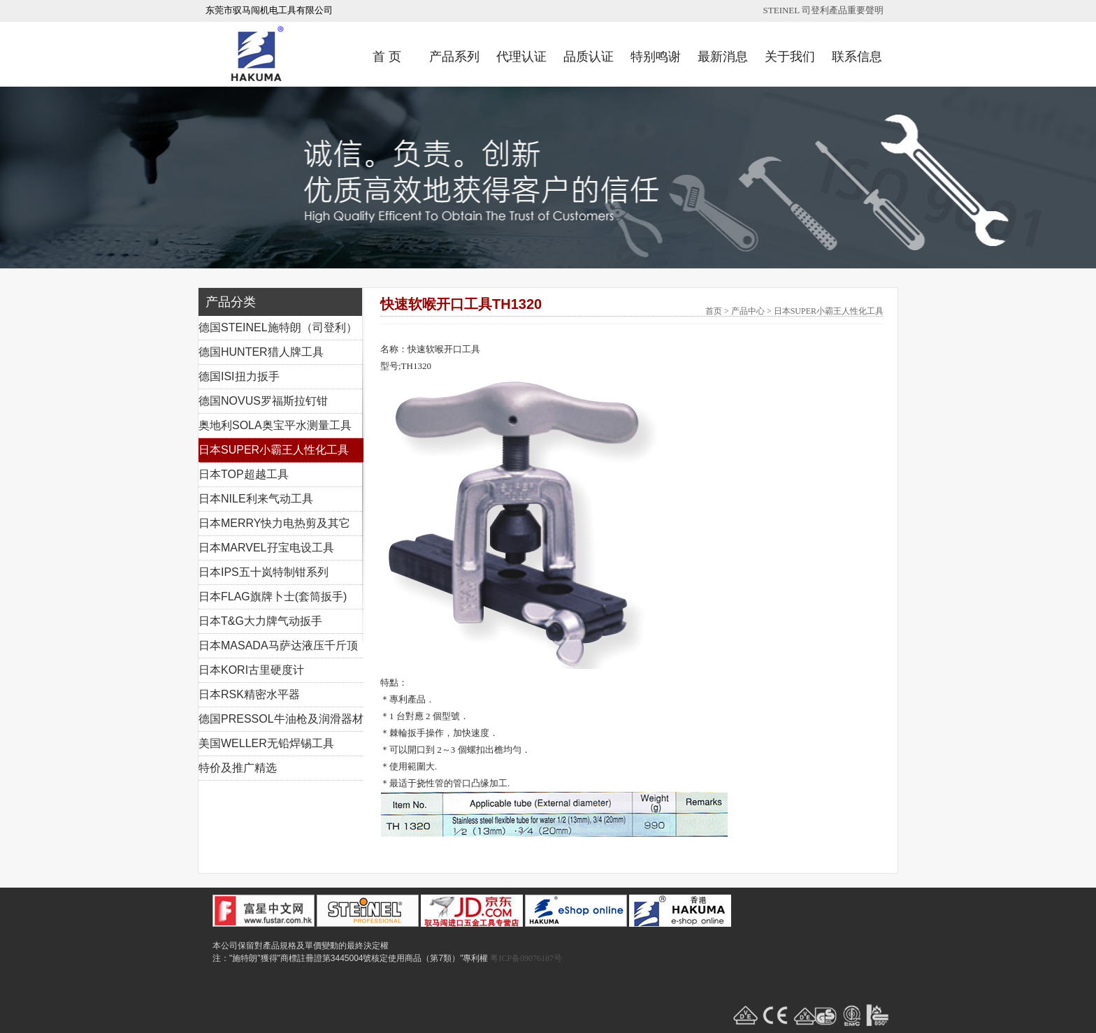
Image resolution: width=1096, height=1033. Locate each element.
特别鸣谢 (655, 57)
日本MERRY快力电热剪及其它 (275, 523)
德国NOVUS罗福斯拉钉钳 (263, 401)
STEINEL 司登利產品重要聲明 (823, 10)
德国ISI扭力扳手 (239, 376)
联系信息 (857, 57)
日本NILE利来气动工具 (256, 499)
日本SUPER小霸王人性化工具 (274, 450)
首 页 (387, 57)
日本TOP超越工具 (244, 474)
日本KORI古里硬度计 (251, 670)
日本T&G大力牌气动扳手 (260, 621)
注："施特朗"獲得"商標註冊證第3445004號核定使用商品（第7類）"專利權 (350, 958)
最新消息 (723, 57)
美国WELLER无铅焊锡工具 (266, 743)
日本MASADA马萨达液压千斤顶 (278, 645)
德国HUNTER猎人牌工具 (261, 352)
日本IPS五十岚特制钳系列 (264, 572)
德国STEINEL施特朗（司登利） (278, 327)
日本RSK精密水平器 (249, 694)
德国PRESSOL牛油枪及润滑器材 (281, 719)
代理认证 (521, 57)
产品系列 (454, 57)
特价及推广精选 (238, 768)
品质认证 (588, 57)
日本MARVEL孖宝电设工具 (266, 548)
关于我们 (790, 57)
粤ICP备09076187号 (526, 958)
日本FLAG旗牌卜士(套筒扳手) (273, 596)
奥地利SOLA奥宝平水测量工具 (275, 425)
